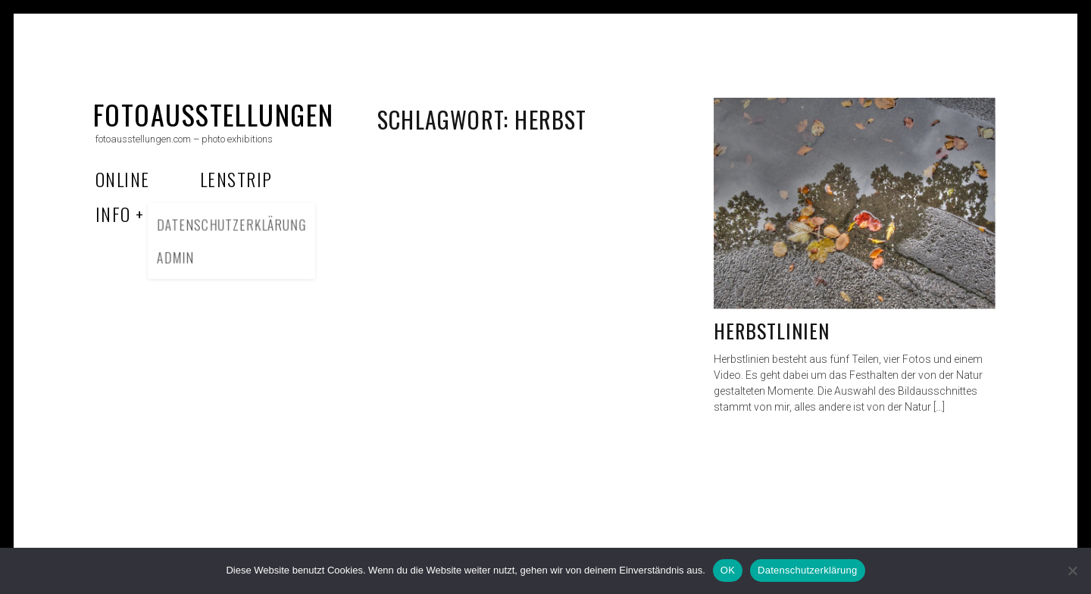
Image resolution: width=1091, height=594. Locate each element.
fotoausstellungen (213, 114)
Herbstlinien (772, 330)
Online (122, 178)
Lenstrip (236, 178)
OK (728, 570)
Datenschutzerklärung (807, 570)
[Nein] (1072, 570)
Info (113, 213)
